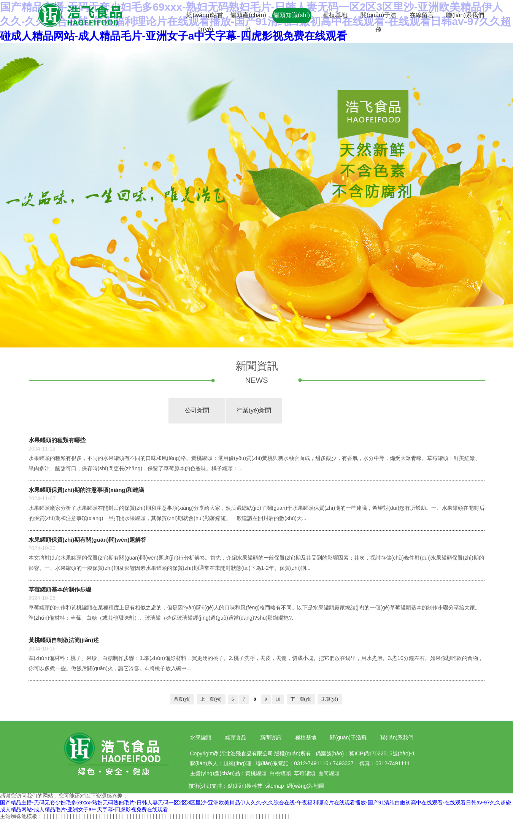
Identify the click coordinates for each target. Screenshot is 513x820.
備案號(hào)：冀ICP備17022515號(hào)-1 (365, 753)
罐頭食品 (235, 737)
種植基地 (335, 15)
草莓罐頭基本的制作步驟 (60, 589)
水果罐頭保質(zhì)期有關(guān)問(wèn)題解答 (88, 539)
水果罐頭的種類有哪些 (57, 440)
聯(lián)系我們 (465, 15)
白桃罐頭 (280, 773)
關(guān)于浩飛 (348, 737)
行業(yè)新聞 (254, 410)
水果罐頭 (200, 737)
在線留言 (422, 15)
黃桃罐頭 (256, 773)
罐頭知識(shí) (291, 15)
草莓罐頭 (304, 773)
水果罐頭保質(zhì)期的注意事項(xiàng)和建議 (87, 490)
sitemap (274, 786)
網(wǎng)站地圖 (305, 786)
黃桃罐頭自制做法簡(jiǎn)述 (64, 640)
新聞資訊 (270, 737)
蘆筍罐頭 (329, 773)
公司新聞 (197, 410)
